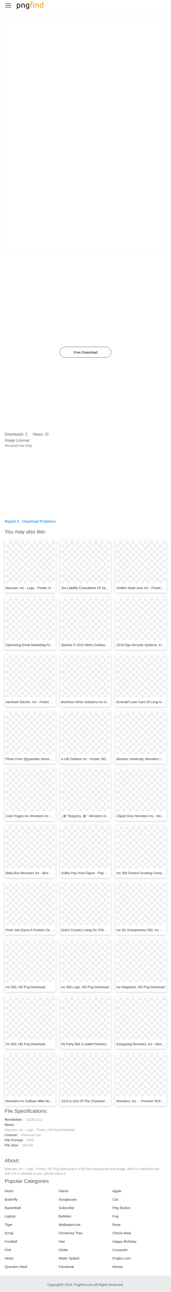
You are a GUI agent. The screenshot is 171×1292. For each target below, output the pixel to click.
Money (117, 1267)
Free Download (85, 352)
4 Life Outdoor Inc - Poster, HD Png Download (94, 759)
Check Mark (121, 1233)
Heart (9, 1191)
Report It (12, 521)
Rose (116, 1225)
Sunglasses (68, 1199)
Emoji (9, 1233)
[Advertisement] (85, 56)
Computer (120, 1250)
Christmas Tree (70, 1233)
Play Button (121, 1208)
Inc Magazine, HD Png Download (140, 987)
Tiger (9, 1225)
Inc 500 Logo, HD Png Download (85, 987)
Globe (63, 1250)
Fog (115, 1216)
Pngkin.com (121, 1258)
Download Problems (39, 521)
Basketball (13, 1208)
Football (11, 1241)
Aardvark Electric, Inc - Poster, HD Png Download (42, 702)
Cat (115, 1199)
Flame (63, 1191)
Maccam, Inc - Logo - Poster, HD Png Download (40, 588)
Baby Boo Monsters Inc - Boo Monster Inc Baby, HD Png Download (54, 873)
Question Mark (16, 1267)
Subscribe (66, 1208)
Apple (116, 1191)
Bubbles (65, 1216)
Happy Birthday (124, 1241)
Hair (62, 1241)
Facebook (66, 1267)
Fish (8, 1250)
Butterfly (11, 1199)
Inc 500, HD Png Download (25, 987)
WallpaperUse (70, 1225)
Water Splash (69, 1258)
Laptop (10, 1216)
